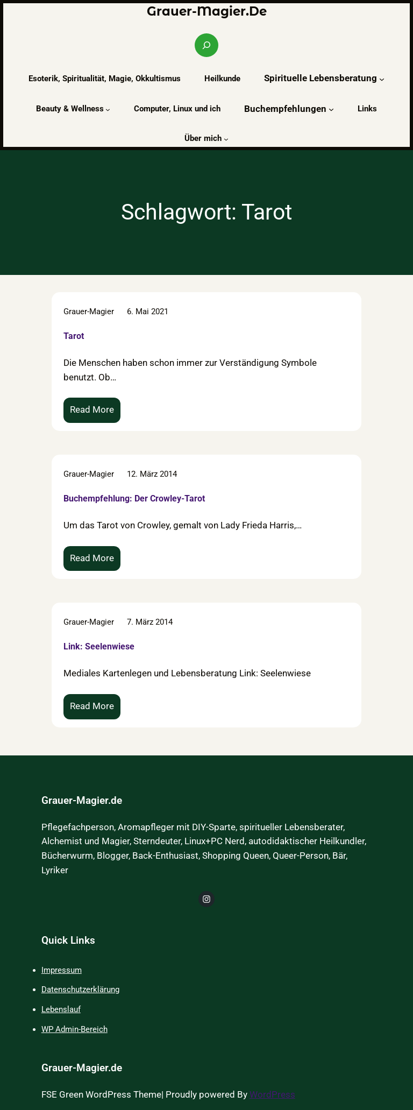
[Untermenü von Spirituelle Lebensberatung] (381, 78)
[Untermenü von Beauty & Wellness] (107, 109)
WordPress (272, 1095)
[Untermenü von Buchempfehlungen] (331, 109)
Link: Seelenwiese (98, 646)
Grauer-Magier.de (207, 11)
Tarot (73, 335)
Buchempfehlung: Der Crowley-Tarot (134, 498)
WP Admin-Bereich (74, 1029)
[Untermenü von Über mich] (226, 139)
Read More (94, 412)
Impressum (61, 970)
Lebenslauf (61, 1009)
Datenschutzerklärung (80, 989)
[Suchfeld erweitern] (206, 45)
